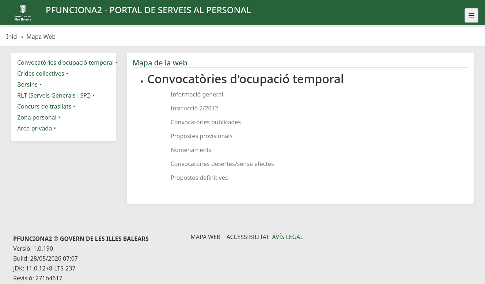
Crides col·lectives (40, 73)
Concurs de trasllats (44, 106)
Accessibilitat (247, 237)
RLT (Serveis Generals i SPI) (54, 95)
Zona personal (37, 117)
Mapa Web (205, 237)
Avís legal (287, 237)
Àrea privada (34, 128)
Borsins (27, 84)
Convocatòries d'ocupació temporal (65, 62)
